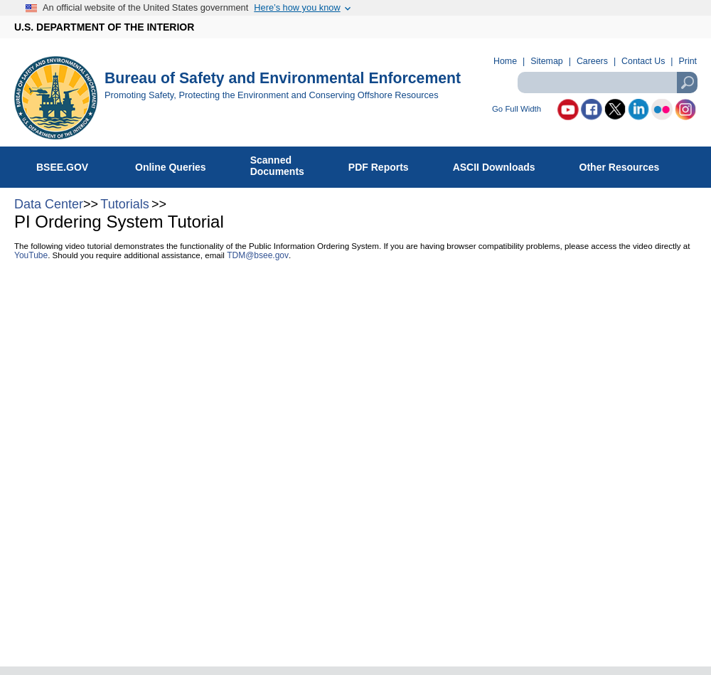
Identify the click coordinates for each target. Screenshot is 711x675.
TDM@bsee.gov (258, 255)
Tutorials (124, 204)
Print (688, 61)
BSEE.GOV (71, 164)
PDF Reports (386, 164)
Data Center (48, 204)
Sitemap (546, 61)
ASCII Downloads (501, 164)
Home (505, 61)
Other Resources (627, 164)
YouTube (31, 255)
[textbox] (607, 82)
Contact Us (643, 61)
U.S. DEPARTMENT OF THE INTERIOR (104, 27)
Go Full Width (516, 109)
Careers (592, 61)
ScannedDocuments (284, 165)
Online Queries (178, 164)
